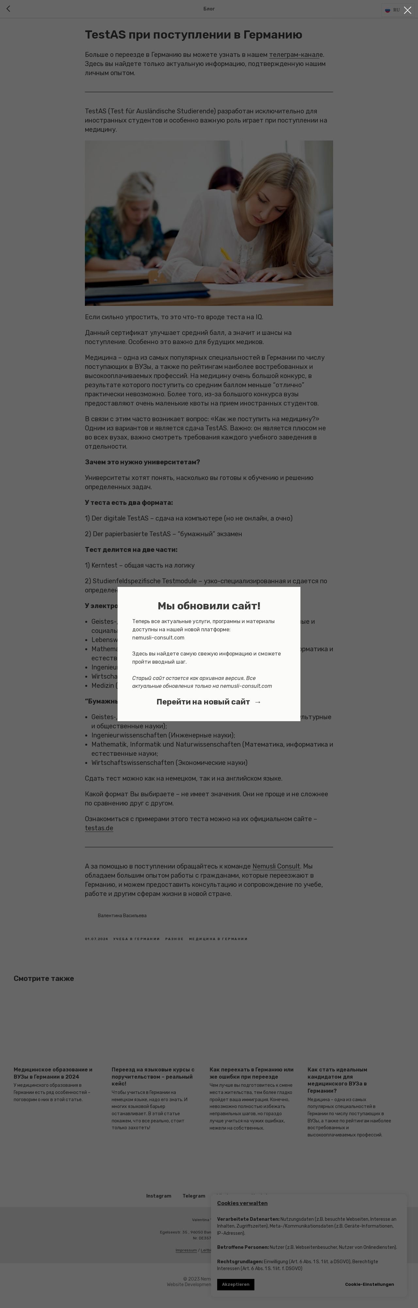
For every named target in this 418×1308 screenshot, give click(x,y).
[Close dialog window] (408, 10)
